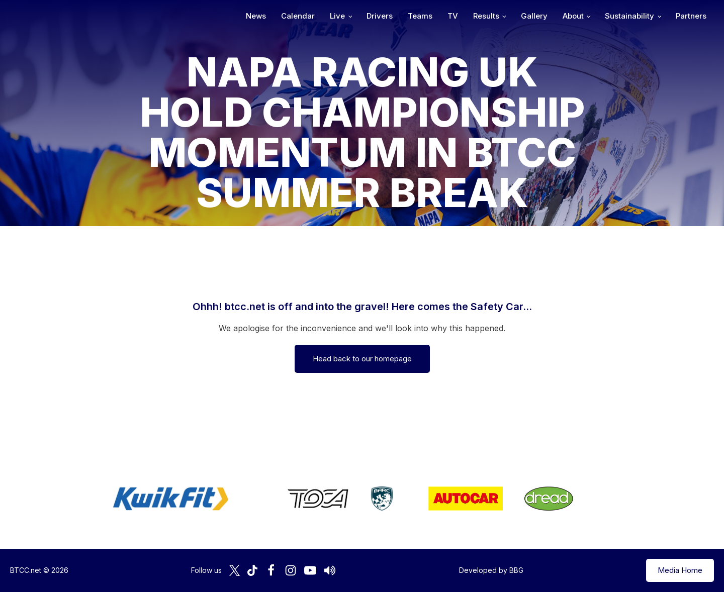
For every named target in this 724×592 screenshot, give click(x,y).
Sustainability (629, 16)
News (256, 16)
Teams (420, 16)
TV (452, 16)
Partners (691, 16)
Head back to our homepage (362, 358)
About (573, 16)
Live (337, 16)
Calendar (298, 16)
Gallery (534, 16)
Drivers (380, 16)
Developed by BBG (491, 570)
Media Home (680, 570)
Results (486, 16)
